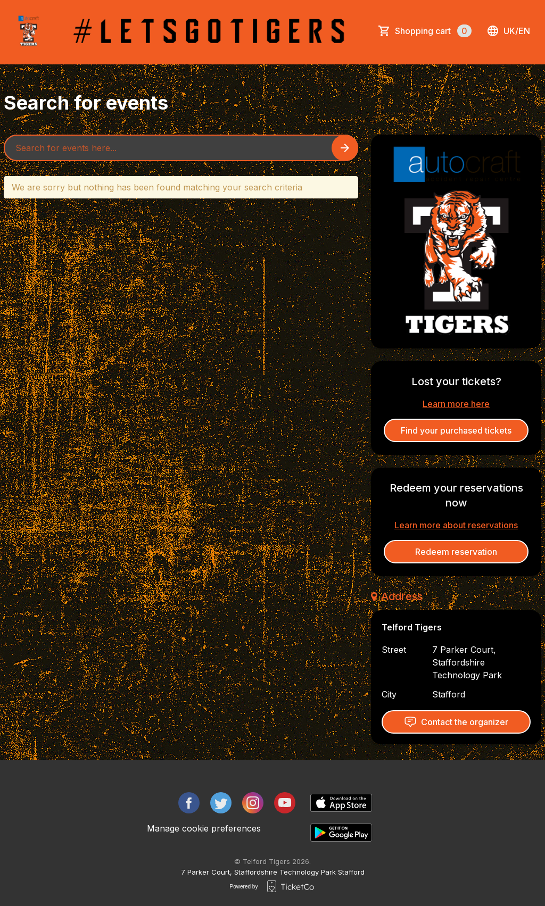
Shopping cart (433, 30)
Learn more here (456, 403)
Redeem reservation (456, 551)
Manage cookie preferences (204, 828)
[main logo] (28, 31)
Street (394, 649)
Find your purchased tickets (456, 430)
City (389, 694)
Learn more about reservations (456, 525)
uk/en (508, 30)
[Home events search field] (181, 148)
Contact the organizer (456, 722)
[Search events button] (345, 148)
